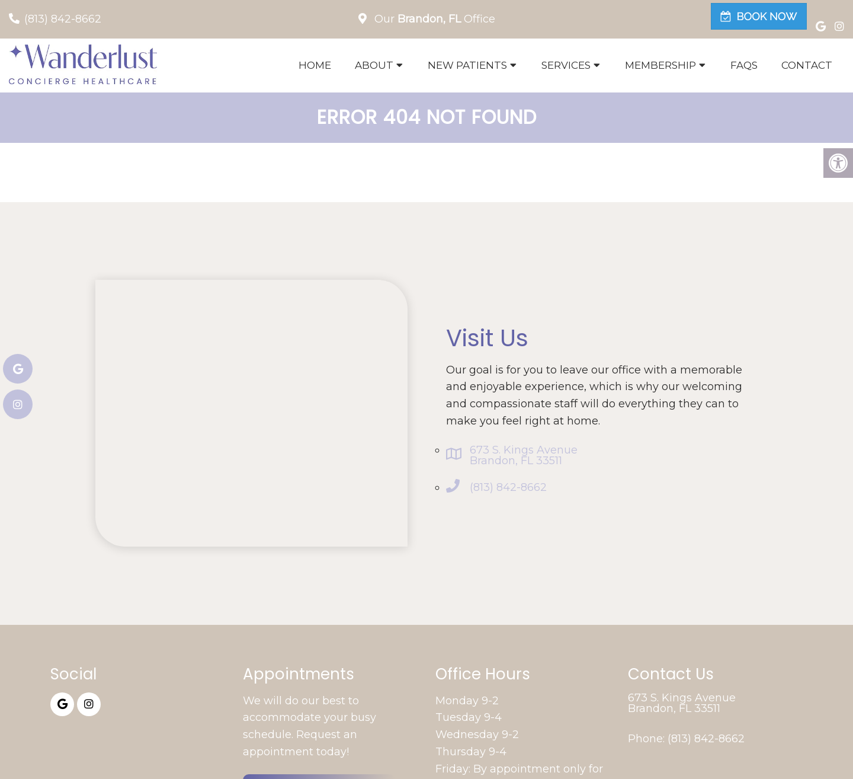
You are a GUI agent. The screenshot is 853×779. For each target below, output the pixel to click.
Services (566, 65)
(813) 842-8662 (62, 18)
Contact (806, 65)
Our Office (433, 18)
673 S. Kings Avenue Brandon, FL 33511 (524, 455)
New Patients (467, 65)
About (374, 65)
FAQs (744, 65)
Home (315, 65)
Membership (660, 65)
